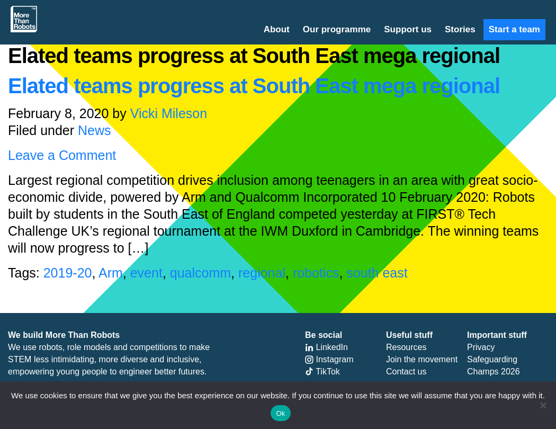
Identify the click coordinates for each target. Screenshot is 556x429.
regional (261, 272)
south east (376, 272)
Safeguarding (492, 359)
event (146, 272)
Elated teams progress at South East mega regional (254, 85)
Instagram (329, 359)
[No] (542, 405)
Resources (406, 347)
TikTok (322, 371)
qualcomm (200, 272)
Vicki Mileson (168, 113)
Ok (280, 413)
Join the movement (422, 359)
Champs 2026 (493, 371)
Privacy (481, 347)
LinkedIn (326, 347)
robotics (316, 272)
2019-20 (67, 272)
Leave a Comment (62, 155)
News (94, 130)
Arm (110, 272)
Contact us (406, 371)
